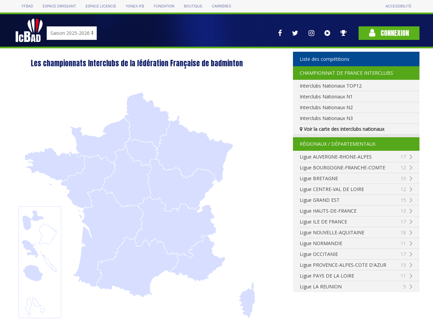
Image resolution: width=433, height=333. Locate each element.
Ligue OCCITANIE (353, 254)
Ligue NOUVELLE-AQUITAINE (353, 232)
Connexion (389, 33)
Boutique (193, 6)
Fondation (164, 6)
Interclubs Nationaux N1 (326, 96)
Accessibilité (398, 6)
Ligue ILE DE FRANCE (353, 221)
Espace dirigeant (59, 6)
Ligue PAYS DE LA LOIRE (353, 275)
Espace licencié (101, 6)
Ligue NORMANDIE (353, 243)
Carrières (221, 6)
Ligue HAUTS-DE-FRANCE (353, 211)
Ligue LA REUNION (353, 286)
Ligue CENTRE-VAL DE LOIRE (353, 189)
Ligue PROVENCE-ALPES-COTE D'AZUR (359, 265)
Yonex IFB (135, 6)
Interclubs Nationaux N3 (326, 118)
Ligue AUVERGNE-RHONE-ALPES (353, 156)
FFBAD (27, 6)
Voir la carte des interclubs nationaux (342, 129)
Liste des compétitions (324, 59)
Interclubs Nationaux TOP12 (331, 85)
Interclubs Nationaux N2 (326, 107)
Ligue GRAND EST (353, 200)
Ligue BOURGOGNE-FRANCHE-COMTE (359, 167)
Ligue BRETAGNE (353, 178)
